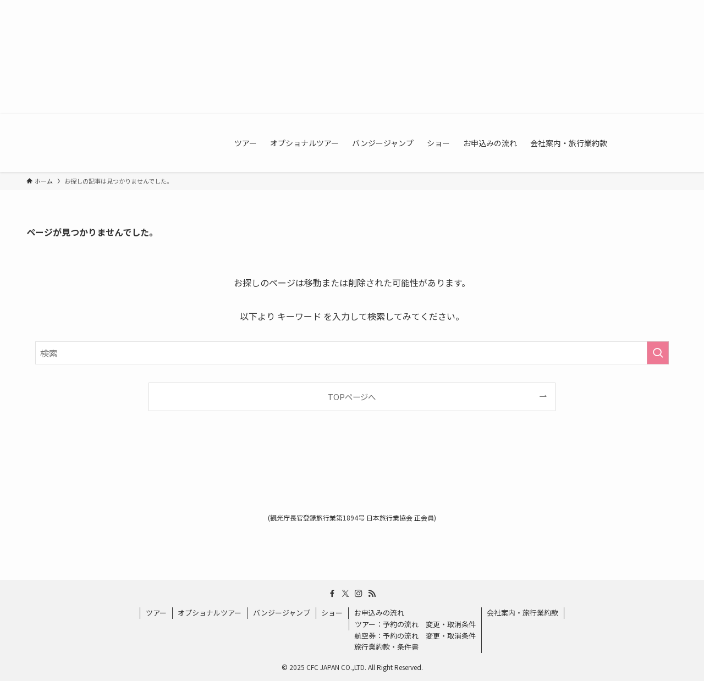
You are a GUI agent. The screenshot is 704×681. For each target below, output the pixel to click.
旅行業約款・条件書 (386, 646)
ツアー (156, 612)
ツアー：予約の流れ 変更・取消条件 (415, 624)
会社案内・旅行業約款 (522, 612)
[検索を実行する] (658, 352)
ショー (332, 612)
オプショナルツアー (209, 612)
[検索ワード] (352, 352)
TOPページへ (352, 396)
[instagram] (359, 594)
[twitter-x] (345, 594)
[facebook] (332, 594)
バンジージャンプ (281, 612)
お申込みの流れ (379, 612)
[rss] (372, 594)
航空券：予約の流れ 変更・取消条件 (415, 635)
